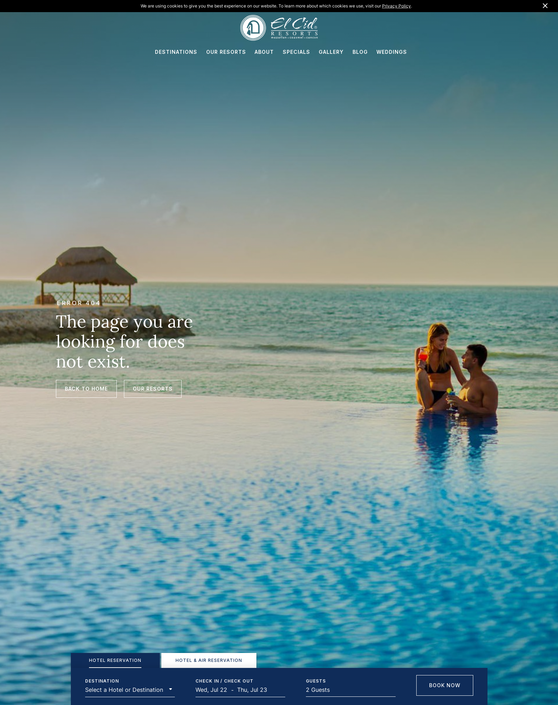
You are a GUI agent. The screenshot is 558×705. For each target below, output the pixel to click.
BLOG (360, 52)
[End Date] (255, 690)
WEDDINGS (391, 52)
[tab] (115, 660)
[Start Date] (213, 690)
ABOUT (264, 52)
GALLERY (331, 52)
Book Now (444, 685)
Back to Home (86, 389)
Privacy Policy (396, 6)
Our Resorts (153, 389)
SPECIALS (296, 52)
